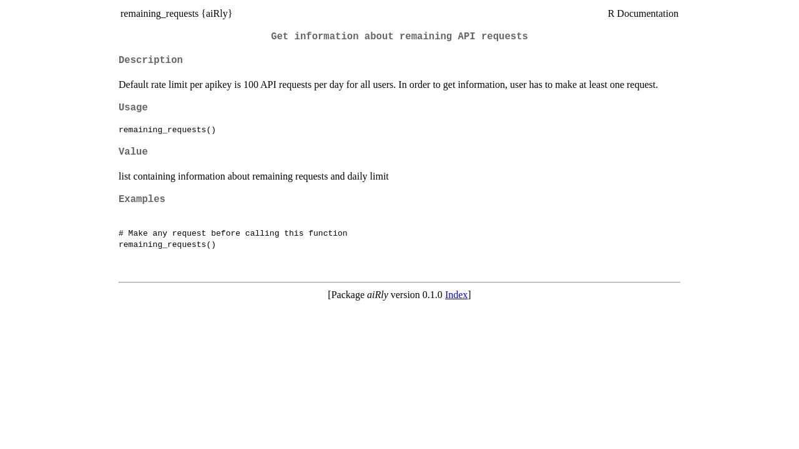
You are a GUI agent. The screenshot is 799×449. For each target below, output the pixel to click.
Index (456, 294)
